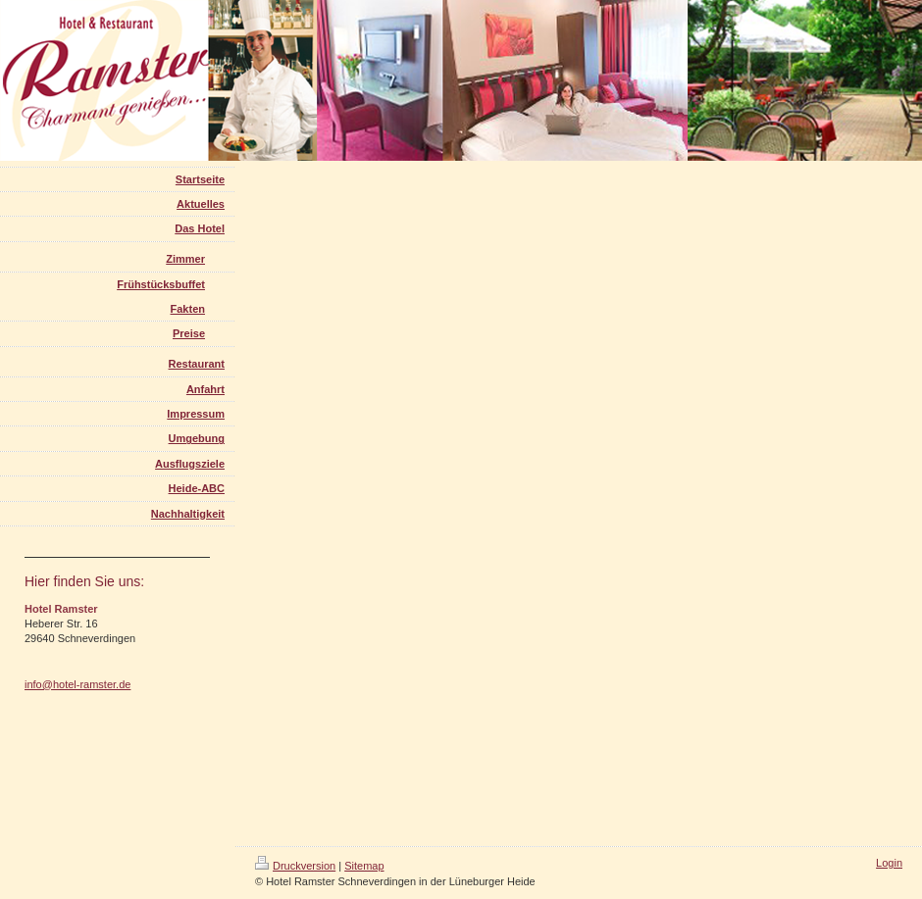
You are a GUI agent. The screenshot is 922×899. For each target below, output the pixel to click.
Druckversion (295, 866)
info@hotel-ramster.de (77, 684)
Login (889, 863)
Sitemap (364, 866)
